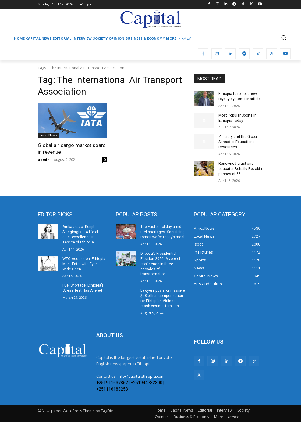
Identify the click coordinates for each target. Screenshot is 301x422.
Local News (48, 135)
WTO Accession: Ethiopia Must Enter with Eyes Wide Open (83, 263)
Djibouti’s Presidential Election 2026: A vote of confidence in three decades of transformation (160, 263)
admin (44, 159)
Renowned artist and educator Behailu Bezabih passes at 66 (240, 168)
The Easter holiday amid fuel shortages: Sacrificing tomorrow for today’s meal (162, 232)
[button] (283, 38)
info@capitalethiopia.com (141, 376)
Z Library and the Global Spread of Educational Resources (238, 142)
